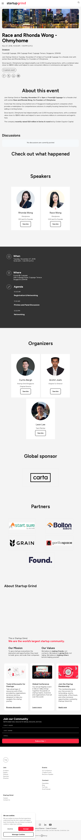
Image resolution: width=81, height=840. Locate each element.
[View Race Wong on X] (55, 208)
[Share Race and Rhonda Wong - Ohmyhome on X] (8, 76)
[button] (78, 3)
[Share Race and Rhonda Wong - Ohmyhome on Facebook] (4, 76)
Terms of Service (39, 828)
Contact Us (6, 800)
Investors (6, 770)
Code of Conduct (51, 828)
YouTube (44, 787)
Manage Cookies (18, 834)
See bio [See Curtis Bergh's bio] (26, 391)
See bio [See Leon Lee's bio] (40, 433)
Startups (5, 774)
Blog (43, 785)
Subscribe (39, 741)
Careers (5, 798)
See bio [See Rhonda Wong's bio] (26, 224)
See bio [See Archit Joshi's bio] (55, 391)
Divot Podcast (46, 789)
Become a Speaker (47, 774)
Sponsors (6, 776)
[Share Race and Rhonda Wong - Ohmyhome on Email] (18, 76)
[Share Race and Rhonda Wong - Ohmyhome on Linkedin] (13, 76)
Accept (26, 829)
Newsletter (45, 783)
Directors (5, 778)
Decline (10, 829)
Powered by (40, 835)
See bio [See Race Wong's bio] (55, 224)
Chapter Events (46, 772)
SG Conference (47, 770)
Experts (5, 772)
